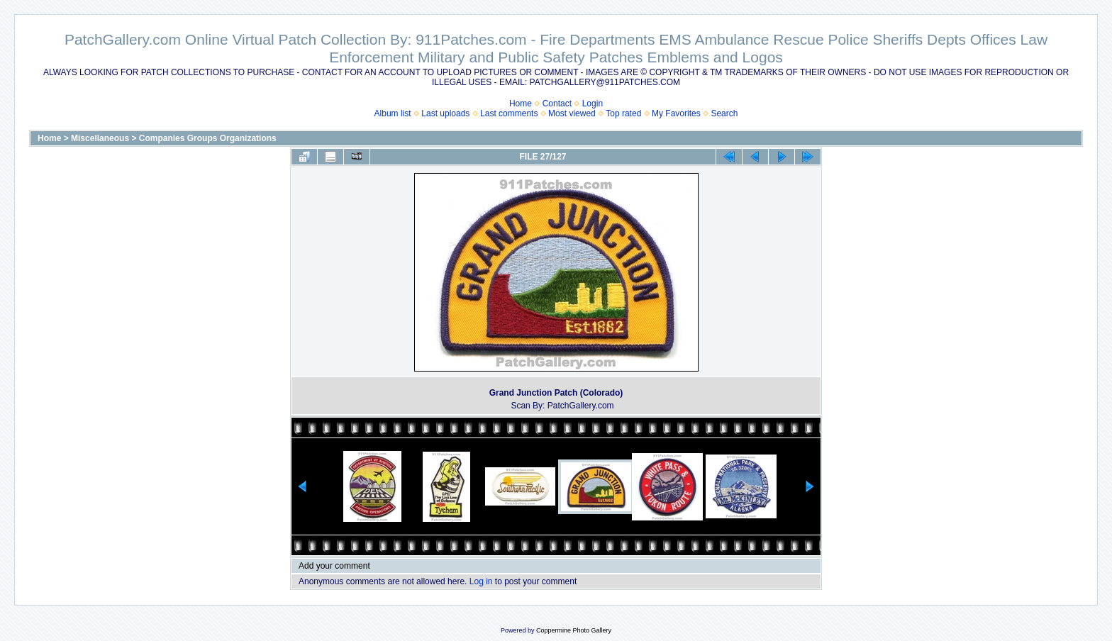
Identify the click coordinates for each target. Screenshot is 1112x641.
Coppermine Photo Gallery (573, 630)
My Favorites (676, 113)
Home (520, 103)
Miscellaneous (100, 138)
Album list (392, 113)
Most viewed (572, 113)
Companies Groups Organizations (208, 138)
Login (592, 103)
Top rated (623, 113)
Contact (557, 103)
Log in (481, 581)
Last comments (509, 113)
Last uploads (445, 113)
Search (724, 113)
